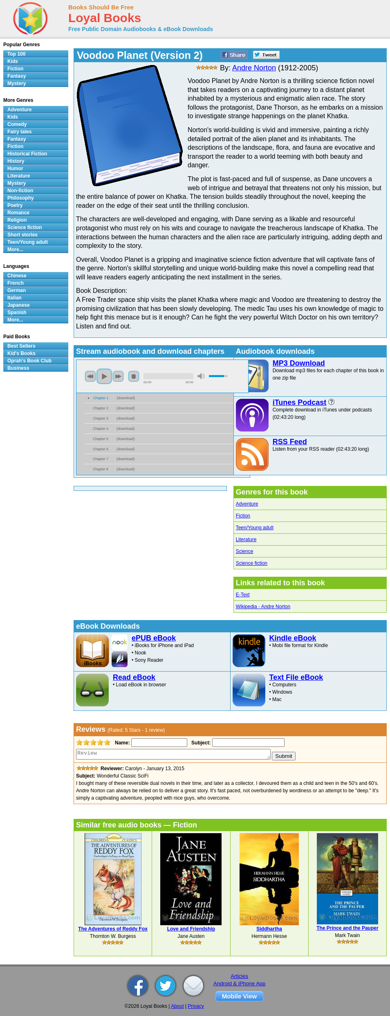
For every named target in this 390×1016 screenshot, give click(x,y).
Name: (121, 743)
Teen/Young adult (254, 527)
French (15, 283)
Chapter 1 (101, 398)
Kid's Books (21, 353)
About (177, 1006)
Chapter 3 (100, 418)
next (118, 376)
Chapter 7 (100, 459)
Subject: (200, 743)
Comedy (17, 124)
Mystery (16, 83)
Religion (17, 220)
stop (133, 376)
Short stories (22, 235)
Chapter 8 (100, 469)
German (16, 290)
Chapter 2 (100, 408)
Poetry (14, 205)
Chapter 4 (100, 429)
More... (15, 249)
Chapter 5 (100, 439)
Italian (14, 298)
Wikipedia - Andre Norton (263, 606)
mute (201, 376)
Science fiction (251, 563)
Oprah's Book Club (29, 361)
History (15, 161)
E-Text (243, 595)
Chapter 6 (100, 449)
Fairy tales (19, 132)
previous (90, 376)
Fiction (243, 516)
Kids (12, 61)
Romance (18, 213)
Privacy (196, 1006)
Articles (239, 976)
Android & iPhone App (239, 983)
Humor (15, 168)
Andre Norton (254, 68)
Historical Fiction (27, 154)
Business (18, 368)
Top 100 (16, 54)
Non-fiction (20, 190)
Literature (246, 539)
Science (244, 551)
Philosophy (20, 198)
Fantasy (16, 76)
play (104, 376)
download (126, 398)
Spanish (17, 312)
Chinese (17, 276)
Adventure (247, 504)
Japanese (18, 305)
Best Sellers (21, 346)
